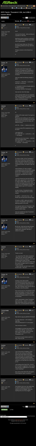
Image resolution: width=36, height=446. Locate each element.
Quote (32, 24)
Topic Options (31, 21)
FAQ (14, 8)
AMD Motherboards (21, 5)
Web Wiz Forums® (19, 419)
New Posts (30, 5)
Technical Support (12, 5)
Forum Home (5, 5)
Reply (17, 26)
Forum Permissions (32, 416)
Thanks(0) (25, 24)
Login (34, 8)
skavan (4, 25)
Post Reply (4, 18)
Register (29, 8)
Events (23, 8)
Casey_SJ (4, 62)
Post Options (18, 24)
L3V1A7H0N (5, 310)
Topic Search (23, 21)
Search (18, 8)
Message (17, 21)
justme (3, 345)
